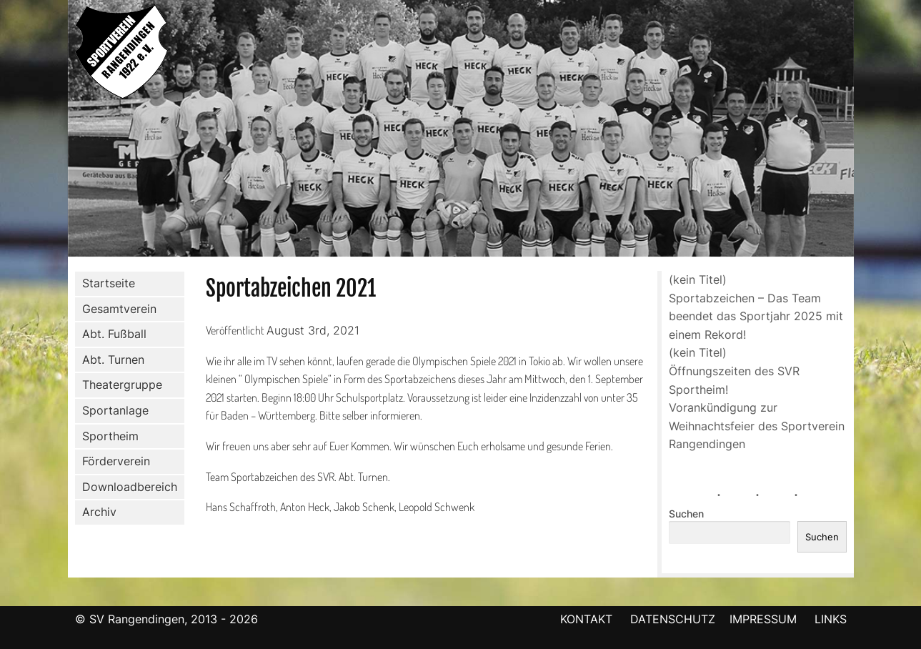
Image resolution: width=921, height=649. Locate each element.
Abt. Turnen (110, 360)
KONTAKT (586, 619)
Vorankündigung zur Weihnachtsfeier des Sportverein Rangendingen (757, 425)
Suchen (686, 514)
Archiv (99, 512)
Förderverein (113, 462)
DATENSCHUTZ (672, 619)
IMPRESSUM (765, 619)
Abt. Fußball (111, 334)
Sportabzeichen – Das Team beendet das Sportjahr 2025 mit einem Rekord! (756, 316)
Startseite (108, 283)
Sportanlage (112, 411)
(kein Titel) (698, 279)
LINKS (831, 619)
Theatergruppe (122, 384)
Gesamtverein (116, 309)
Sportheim (110, 436)
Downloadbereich (129, 487)
